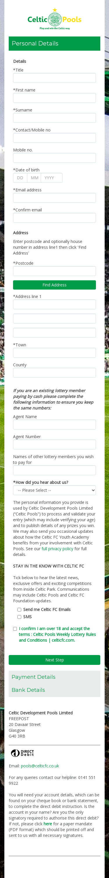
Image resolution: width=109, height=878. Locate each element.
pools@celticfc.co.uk (40, 766)
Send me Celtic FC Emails (47, 609)
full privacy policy (57, 548)
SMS (27, 616)
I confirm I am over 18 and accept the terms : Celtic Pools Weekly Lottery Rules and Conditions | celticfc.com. (57, 634)
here (48, 823)
